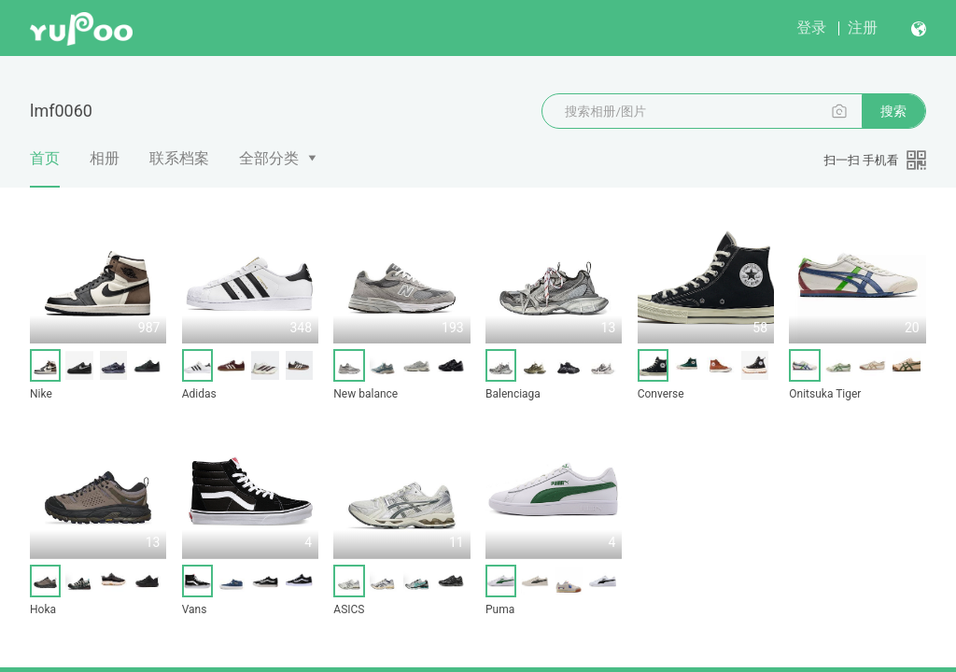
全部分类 (269, 158)
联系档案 (179, 158)
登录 (811, 27)
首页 (45, 168)
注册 (863, 27)
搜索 (893, 111)
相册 (105, 158)
